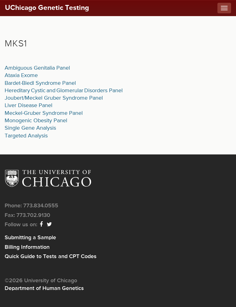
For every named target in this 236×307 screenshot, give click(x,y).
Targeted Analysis (26, 136)
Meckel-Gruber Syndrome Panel (44, 113)
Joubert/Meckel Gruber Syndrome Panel (54, 98)
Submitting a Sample (30, 237)
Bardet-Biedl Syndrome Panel (40, 83)
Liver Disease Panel (28, 105)
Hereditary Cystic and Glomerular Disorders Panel (64, 90)
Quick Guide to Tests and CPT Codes (51, 256)
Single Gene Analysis (30, 128)
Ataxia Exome (21, 75)
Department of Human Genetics (44, 288)
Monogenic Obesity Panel (36, 120)
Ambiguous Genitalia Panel (37, 68)
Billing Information (27, 247)
